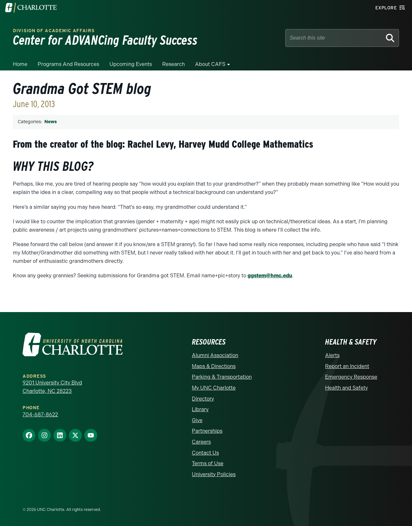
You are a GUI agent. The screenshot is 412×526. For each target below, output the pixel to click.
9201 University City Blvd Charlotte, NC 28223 (52, 387)
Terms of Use (207, 463)
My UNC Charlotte (214, 388)
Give (197, 420)
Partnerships (207, 431)
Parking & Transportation (222, 377)
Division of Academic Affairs (54, 30)
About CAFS (210, 64)
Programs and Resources (68, 64)
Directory (203, 399)
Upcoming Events (130, 64)
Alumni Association (215, 355)
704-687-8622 (40, 414)
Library (200, 409)
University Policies (214, 474)
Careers (201, 442)
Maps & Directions (214, 366)
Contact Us (205, 453)
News (50, 122)
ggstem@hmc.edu (270, 275)
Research (173, 64)
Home (20, 64)
